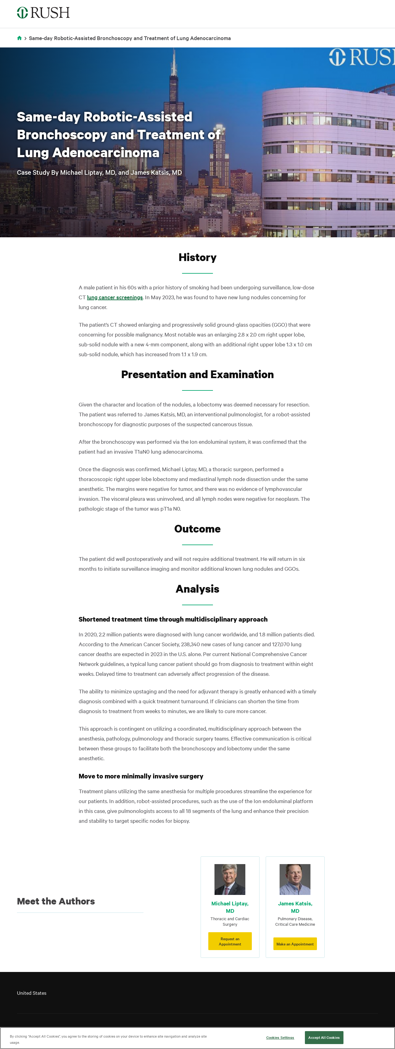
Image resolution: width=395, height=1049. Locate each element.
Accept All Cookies (323, 1037)
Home (20, 42)
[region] (197, 1038)
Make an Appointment (295, 943)
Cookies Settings (280, 1037)
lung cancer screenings (115, 296)
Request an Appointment (230, 941)
